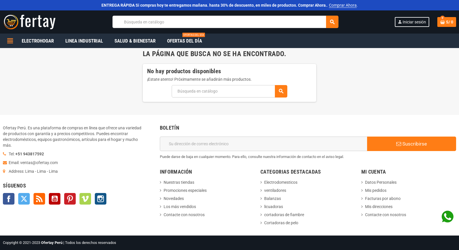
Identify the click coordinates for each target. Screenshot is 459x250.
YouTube (54, 199)
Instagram (100, 199)
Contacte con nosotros (184, 214)
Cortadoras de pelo (281, 222)
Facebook (8, 199)
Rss (39, 199)
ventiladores (275, 190)
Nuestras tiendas (179, 182)
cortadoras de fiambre (284, 214)
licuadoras (273, 206)
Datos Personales (381, 182)
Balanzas (272, 198)
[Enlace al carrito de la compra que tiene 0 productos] (446, 22)
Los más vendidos (180, 206)
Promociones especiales (185, 190)
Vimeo (85, 199)
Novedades (174, 198)
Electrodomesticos (280, 182)
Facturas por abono (383, 198)
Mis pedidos (375, 190)
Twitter (24, 199)
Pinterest (70, 199)
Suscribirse (411, 144)
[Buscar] (225, 22)
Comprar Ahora (343, 5)
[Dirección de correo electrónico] (263, 144)
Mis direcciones (379, 206)
